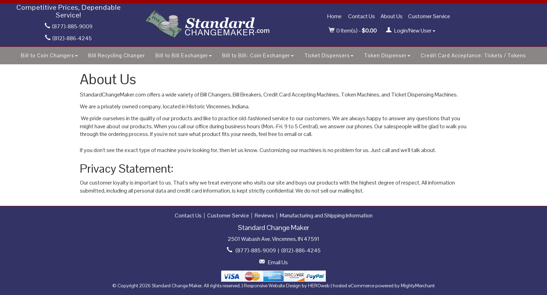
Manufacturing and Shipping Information (326, 215)
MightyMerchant (418, 285)
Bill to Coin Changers (49, 55)
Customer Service (429, 16)
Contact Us (361, 16)
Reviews (264, 215)
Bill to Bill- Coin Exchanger (258, 55)
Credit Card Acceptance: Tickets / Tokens (473, 55)
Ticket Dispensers (328, 55)
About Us (392, 16)
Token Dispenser (387, 55)
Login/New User (410, 30)
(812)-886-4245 (68, 38)
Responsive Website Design (272, 285)
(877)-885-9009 (68, 26)
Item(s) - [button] (353, 30)
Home (334, 16)
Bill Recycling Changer (116, 55)
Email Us (278, 262)
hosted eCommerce (353, 285)
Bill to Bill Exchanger (184, 55)
